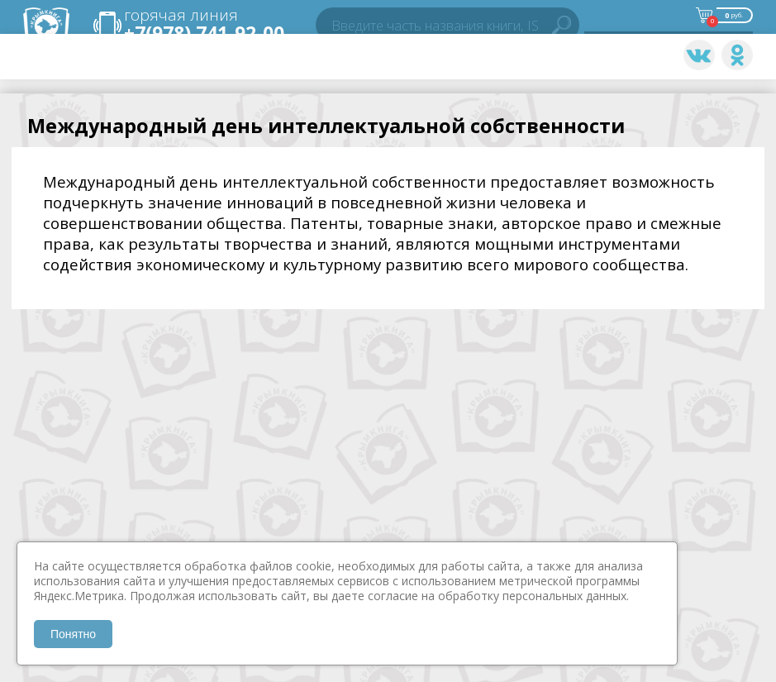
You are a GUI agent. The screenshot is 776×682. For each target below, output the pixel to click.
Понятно (73, 634)
